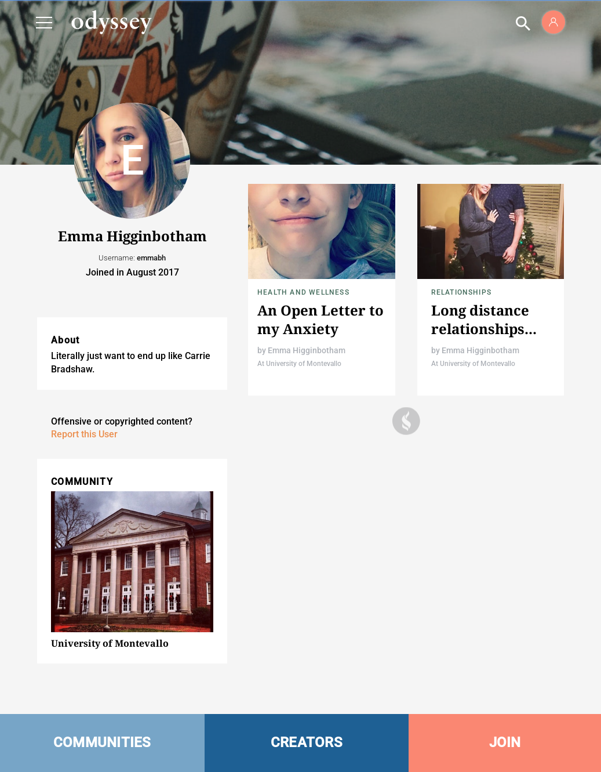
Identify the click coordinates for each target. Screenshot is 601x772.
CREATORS (307, 742)
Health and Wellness (303, 292)
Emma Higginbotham (306, 350)
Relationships (461, 292)
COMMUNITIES (102, 742)
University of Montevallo (110, 643)
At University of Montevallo (299, 364)
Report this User (84, 434)
